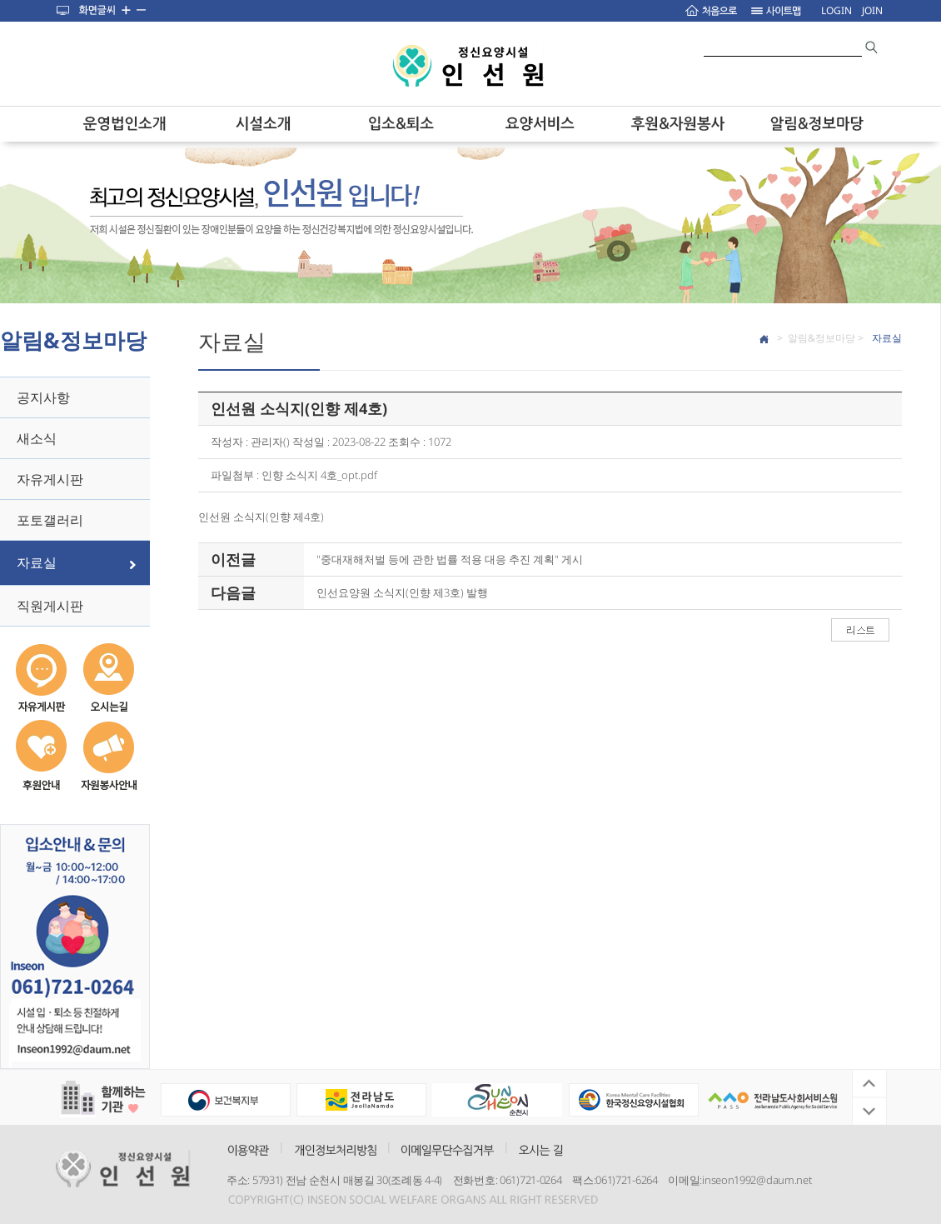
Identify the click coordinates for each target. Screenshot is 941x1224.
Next (869, 1111)
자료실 (37, 562)
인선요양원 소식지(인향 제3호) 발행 (402, 592)
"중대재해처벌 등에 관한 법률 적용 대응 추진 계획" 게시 (449, 559)
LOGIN (836, 10)
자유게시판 (50, 479)
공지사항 (43, 397)
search (871, 47)
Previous (869, 1084)
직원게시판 (50, 606)
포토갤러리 (50, 520)
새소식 (37, 438)
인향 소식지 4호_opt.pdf (319, 474)
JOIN (872, 10)
